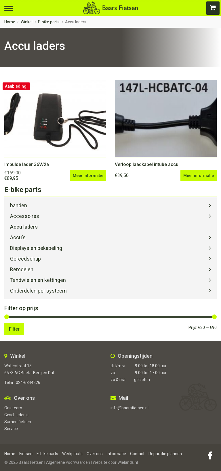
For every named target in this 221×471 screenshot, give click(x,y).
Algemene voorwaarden (68, 462)
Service (11, 428)
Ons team (13, 408)
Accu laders (24, 227)
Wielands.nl (127, 462)
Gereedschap (25, 259)
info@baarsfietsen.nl (129, 408)
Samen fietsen (17, 421)
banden (18, 205)
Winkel (27, 22)
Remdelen (21, 269)
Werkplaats (72, 453)
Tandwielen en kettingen (38, 280)
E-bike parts (49, 22)
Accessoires (24, 216)
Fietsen (26, 453)
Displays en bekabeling (36, 248)
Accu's (18, 237)
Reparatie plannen (165, 453)
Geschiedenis (16, 414)
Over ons (95, 453)
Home (9, 22)
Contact (137, 453)
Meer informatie (88, 175)
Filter (14, 329)
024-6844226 (28, 382)
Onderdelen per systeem (38, 291)
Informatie (116, 453)
